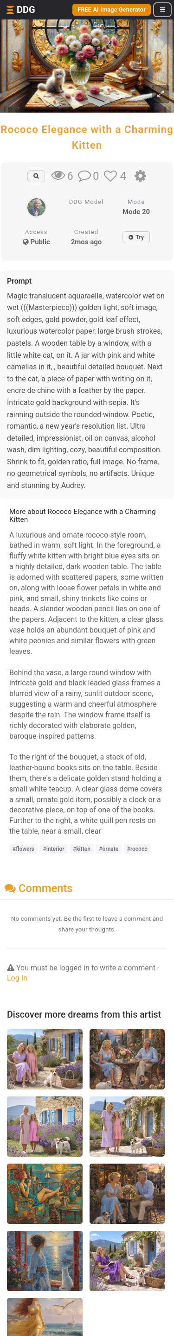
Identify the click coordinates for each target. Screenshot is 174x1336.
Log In (17, 978)
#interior (53, 849)
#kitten (81, 849)
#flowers (23, 849)
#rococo (137, 849)
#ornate (108, 849)
